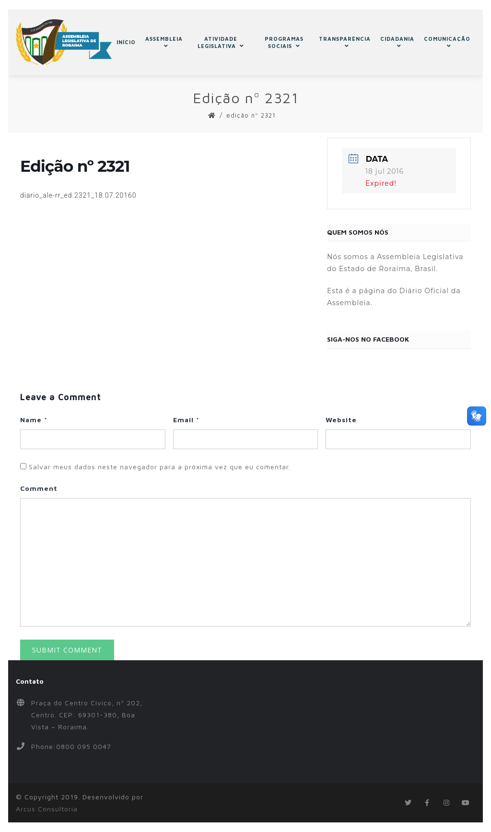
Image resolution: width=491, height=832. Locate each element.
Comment (39, 488)
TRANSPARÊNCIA (345, 42)
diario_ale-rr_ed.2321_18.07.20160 (78, 195)
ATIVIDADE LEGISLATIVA (221, 42)
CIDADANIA (397, 42)
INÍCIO (126, 42)
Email (186, 420)
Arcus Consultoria (47, 809)
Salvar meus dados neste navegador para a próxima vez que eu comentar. (160, 467)
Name (33, 420)
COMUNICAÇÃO (447, 42)
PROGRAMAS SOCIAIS (284, 42)
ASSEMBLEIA (164, 42)
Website (341, 420)
